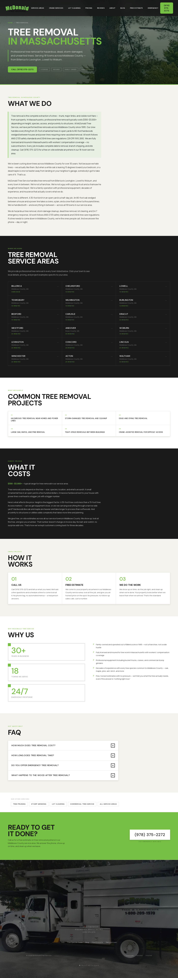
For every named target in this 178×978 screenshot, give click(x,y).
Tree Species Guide (74, 942)
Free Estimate (136, 8)
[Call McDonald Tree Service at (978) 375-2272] (150, 835)
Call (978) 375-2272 (22, 69)
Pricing (88, 8)
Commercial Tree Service (82, 804)
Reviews (101, 8)
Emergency (153, 8)
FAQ (62, 942)
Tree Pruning (19, 804)
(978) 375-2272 (167, 8)
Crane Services (56, 8)
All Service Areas (108, 804)
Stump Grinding (38, 804)
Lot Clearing (74, 8)
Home (10, 23)
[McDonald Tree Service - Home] (17, 8)
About (112, 8)
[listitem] (35, 289)
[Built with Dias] (89, 965)
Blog (122, 8)
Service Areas (37, 8)
